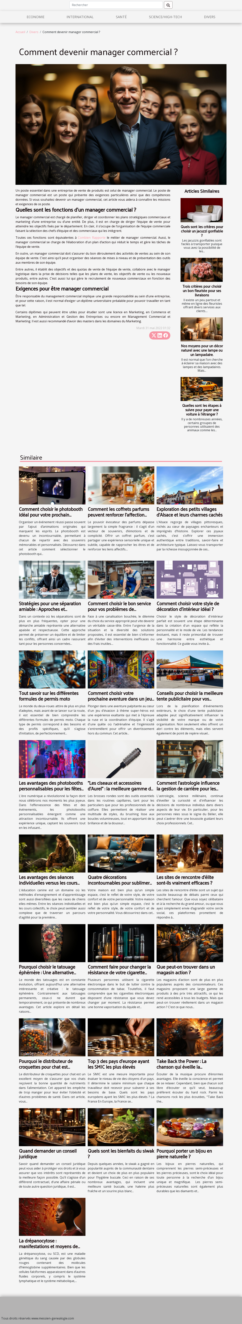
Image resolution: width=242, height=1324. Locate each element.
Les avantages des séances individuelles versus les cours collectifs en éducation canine (48, 883)
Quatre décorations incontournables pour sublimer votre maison (119, 883)
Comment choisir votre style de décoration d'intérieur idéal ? (188, 606)
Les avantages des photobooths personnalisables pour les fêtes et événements (51, 788)
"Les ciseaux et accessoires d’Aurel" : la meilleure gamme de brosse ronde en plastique (120, 788)
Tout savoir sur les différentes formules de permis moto (48, 696)
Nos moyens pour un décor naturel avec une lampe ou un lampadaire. (202, 350)
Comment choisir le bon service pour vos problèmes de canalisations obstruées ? (119, 609)
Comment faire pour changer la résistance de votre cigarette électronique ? (119, 972)
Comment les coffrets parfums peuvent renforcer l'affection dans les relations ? (118, 514)
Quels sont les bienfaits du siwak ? (121, 1153)
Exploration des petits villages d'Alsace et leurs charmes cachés (190, 512)
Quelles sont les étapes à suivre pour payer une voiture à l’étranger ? (201, 409)
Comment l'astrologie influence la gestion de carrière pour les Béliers (188, 788)
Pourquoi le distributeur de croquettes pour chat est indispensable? (46, 1067)
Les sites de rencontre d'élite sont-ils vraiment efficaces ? (185, 880)
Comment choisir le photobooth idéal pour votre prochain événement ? (51, 514)
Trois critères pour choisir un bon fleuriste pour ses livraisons (201, 290)
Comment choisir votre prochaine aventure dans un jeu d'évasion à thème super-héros (120, 699)
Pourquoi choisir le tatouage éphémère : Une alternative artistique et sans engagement (50, 972)
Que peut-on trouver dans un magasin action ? (186, 969)
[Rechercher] (116, 5)
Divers (209, 17)
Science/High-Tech (165, 17)
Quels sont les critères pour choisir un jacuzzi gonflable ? (202, 231)
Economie (35, 17)
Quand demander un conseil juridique (48, 1153)
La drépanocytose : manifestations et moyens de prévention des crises (48, 1246)
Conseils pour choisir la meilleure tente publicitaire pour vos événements (190, 699)
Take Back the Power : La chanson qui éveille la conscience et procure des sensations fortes (183, 1069)
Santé (121, 17)
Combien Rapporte (91, 237)
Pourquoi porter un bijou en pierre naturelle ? (184, 1153)
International (80, 17)
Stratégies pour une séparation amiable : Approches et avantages (50, 609)
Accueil (20, 32)
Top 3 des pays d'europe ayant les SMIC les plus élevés (118, 1064)
